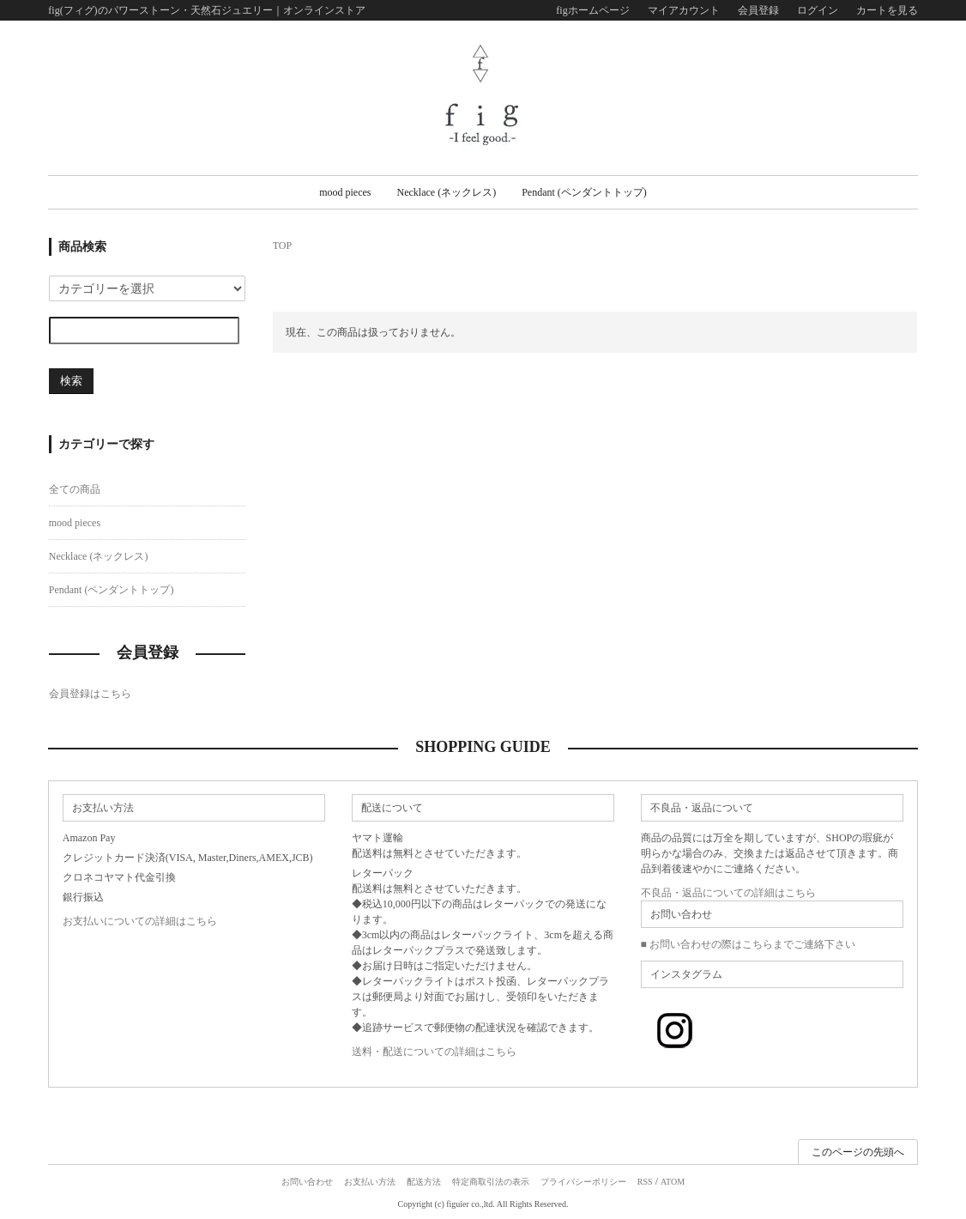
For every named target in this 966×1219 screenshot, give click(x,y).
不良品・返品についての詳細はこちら (728, 893)
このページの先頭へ (858, 1152)
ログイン (817, 10)
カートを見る (887, 10)
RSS (645, 1181)
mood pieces (345, 192)
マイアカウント (684, 10)
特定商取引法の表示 (490, 1181)
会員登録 (758, 10)
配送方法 (424, 1181)
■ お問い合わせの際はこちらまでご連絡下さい (748, 944)
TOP (282, 246)
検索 (71, 380)
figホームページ (592, 10)
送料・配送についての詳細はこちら (434, 1052)
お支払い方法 (369, 1181)
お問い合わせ (307, 1181)
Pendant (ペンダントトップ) (584, 192)
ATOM (673, 1181)
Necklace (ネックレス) (447, 192)
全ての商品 (74, 489)
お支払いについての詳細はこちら (140, 921)
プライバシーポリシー (583, 1181)
